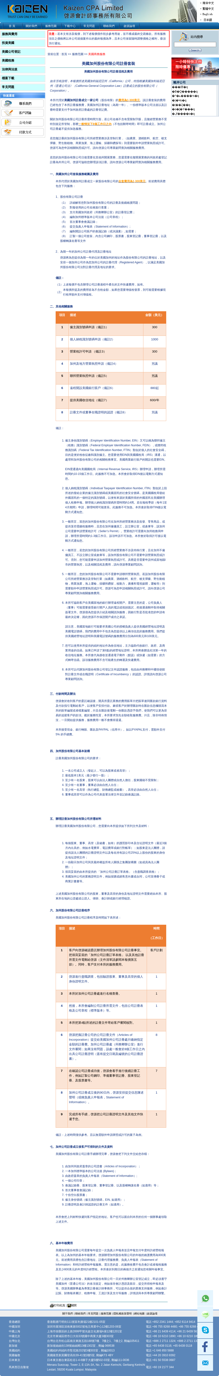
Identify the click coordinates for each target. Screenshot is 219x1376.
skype (205, 1330)
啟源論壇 (129, 26)
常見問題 (89, 26)
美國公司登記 (11, 51)
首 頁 (12, 26)
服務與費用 (9, 34)
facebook (205, 1347)
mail (205, 1363)
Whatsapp (205, 1298)
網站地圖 (139, 1313)
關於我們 (31, 26)
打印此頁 (59, 1305)
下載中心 (70, 26)
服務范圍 (51, 26)
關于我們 (67, 1313)
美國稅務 (8, 60)
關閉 (74, 1305)
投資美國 (8, 43)
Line (205, 1314)
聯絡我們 (109, 26)
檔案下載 (8, 78)
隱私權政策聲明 (122, 1313)
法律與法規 (9, 69)
